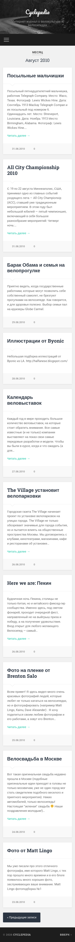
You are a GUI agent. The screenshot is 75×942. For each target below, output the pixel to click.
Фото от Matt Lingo (29, 850)
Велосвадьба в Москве (34, 758)
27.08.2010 (18, 471)
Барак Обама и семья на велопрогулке (36, 268)
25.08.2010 (18, 740)
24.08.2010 (18, 831)
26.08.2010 (18, 564)
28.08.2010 (18, 378)
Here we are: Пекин (29, 583)
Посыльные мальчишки (35, 75)
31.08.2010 (18, 148)
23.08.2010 (18, 902)
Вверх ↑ (66, 934)
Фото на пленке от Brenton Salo (28, 673)
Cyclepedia (37, 12)
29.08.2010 (18, 322)
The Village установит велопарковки (33, 493)
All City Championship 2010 (33, 170)
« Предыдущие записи (21, 917)
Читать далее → (18, 135)
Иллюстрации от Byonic (35, 341)
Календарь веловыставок (24, 400)
